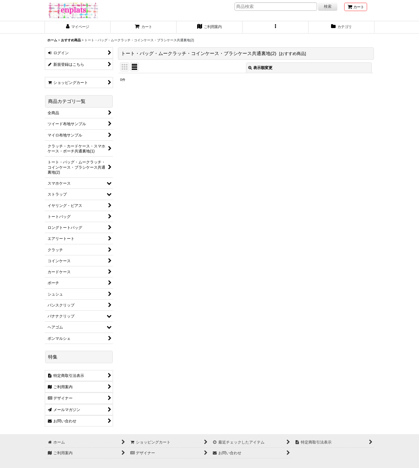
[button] (275, 27)
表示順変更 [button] (260, 67)
